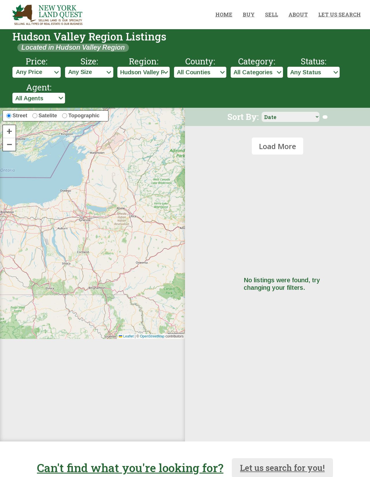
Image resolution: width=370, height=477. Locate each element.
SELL (271, 14)
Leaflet (126, 336)
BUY (249, 14)
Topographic (84, 115)
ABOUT (298, 14)
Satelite (47, 115)
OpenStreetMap (152, 336)
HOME (223, 14)
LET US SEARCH (339, 14)
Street (19, 115)
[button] (9, 131)
